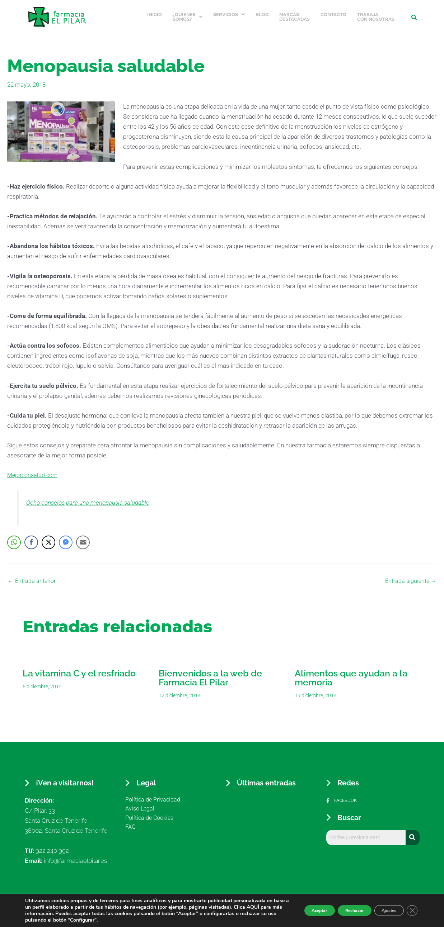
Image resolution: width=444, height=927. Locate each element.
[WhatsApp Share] (14, 537)
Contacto (333, 12)
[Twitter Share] (48, 537)
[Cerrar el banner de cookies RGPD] (411, 910)
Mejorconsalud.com (34, 470)
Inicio (154, 12)
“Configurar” (198, 920)
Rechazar (338, 910)
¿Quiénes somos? (187, 14)
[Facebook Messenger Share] (66, 537)
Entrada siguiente (409, 575)
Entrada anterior (33, 575)
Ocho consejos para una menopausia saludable (94, 497)
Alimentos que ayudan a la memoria (351, 672)
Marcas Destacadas (294, 14)
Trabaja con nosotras (375, 14)
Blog (262, 12)
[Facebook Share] (31, 537)
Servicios (229, 12)
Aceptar (294, 910)
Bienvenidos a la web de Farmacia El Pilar (210, 672)
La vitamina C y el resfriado (79, 667)
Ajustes (382, 910)
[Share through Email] (83, 537)
